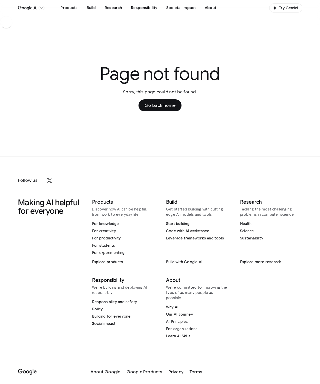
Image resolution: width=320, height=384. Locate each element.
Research (113, 7)
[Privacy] (176, 372)
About (210, 7)
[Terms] (196, 372)
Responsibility (144, 7)
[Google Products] (144, 372)
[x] (50, 181)
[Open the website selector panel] (41, 8)
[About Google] (105, 372)
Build (91, 7)
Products (69, 7)
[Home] (28, 8)
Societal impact (181, 7)
